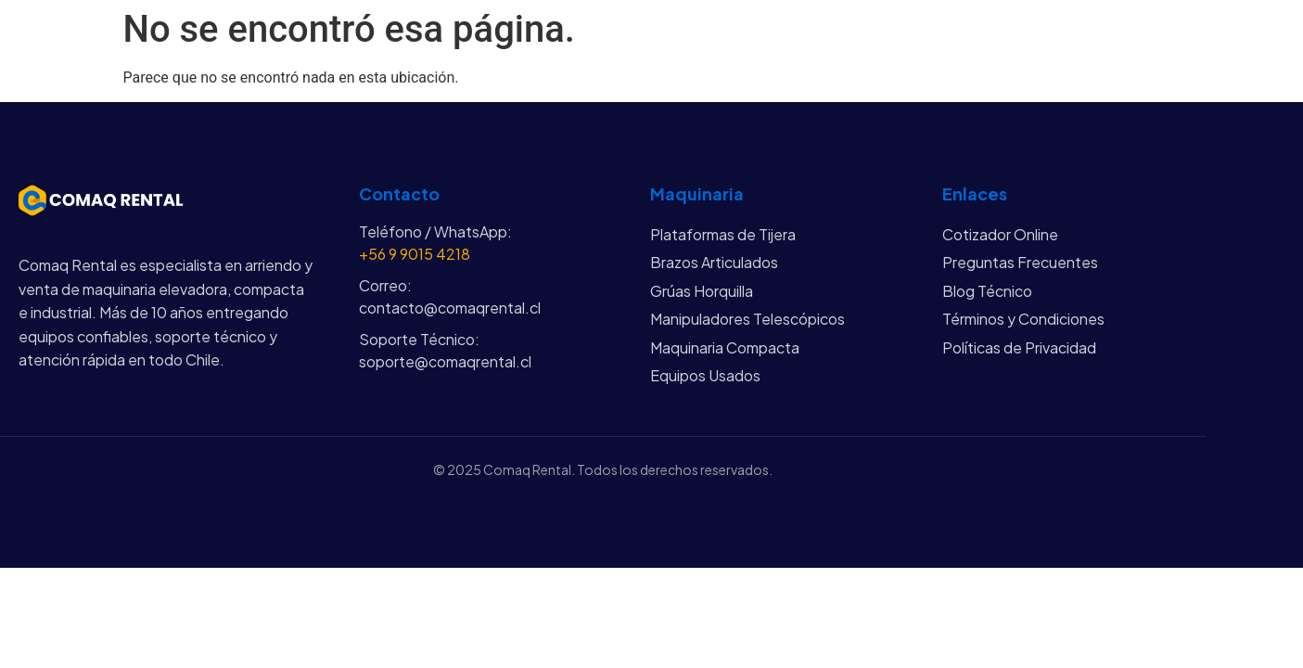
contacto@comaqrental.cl (450, 307)
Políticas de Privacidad (1019, 347)
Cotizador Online (1000, 234)
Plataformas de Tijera (723, 234)
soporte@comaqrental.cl (445, 361)
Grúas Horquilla (701, 291)
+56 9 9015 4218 (414, 253)
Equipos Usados (705, 375)
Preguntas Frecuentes (1020, 262)
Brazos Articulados (714, 262)
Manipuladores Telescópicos (747, 318)
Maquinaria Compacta (724, 347)
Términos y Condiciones (1023, 318)
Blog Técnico (987, 291)
